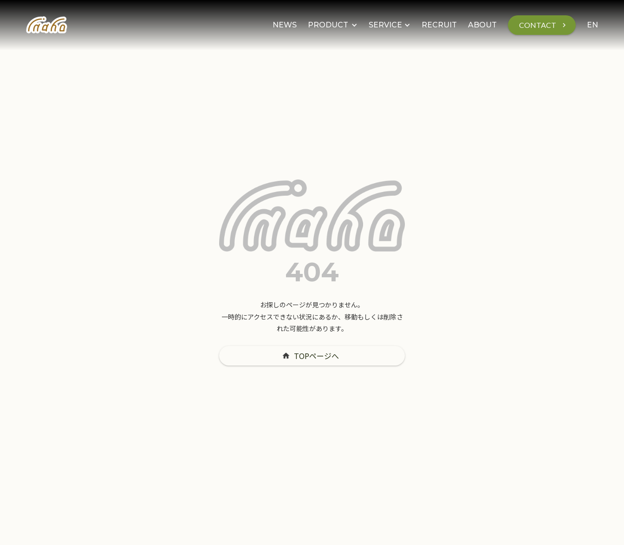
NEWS (285, 24)
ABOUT (482, 24)
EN (592, 24)
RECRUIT (439, 24)
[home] (46, 25)
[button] (333, 25)
